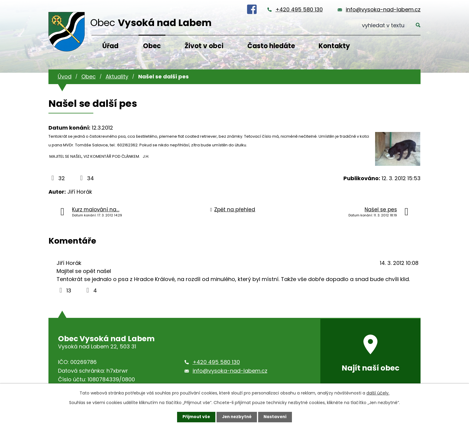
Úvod (64, 76)
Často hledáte (271, 46)
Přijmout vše (195, 417)
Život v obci (204, 46)
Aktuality (117, 76)
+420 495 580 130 (299, 9)
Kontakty (334, 46)
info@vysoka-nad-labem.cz (383, 9)
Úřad (110, 46)
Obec (152, 46)
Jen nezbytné (236, 417)
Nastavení (276, 417)
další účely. (377, 393)
